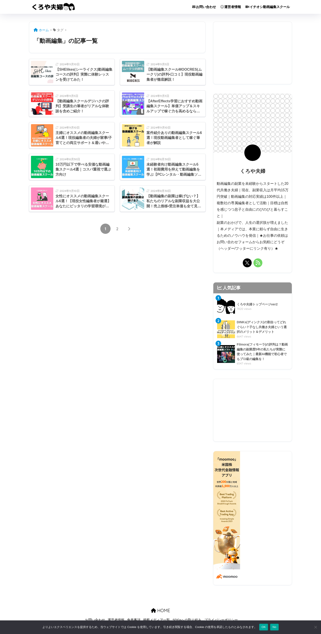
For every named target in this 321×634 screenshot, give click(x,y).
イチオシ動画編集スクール (267, 7)
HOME (160, 611)
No (274, 627)
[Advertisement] (252, 53)
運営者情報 (230, 7)
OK (263, 627)
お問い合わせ (204, 7)
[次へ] (129, 229)
